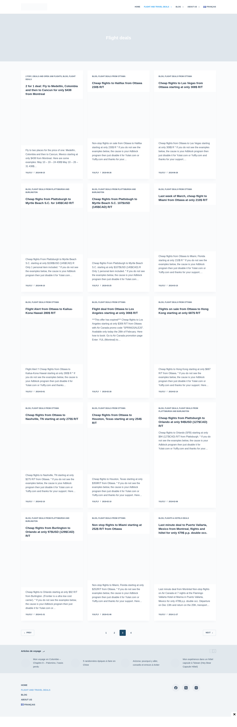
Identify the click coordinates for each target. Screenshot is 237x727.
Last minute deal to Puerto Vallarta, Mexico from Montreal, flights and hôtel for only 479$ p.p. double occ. (184, 528)
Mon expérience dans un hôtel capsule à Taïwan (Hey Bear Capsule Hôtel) (198, 663)
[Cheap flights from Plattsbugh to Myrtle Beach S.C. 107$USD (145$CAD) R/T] (118, 235)
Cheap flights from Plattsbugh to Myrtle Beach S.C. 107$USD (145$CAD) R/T (115, 202)
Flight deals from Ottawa (111, 76)
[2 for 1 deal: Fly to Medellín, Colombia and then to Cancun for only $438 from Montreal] (52, 122)
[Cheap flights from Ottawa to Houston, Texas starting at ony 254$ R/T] (118, 451)
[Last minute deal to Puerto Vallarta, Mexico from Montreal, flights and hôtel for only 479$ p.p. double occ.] (185, 561)
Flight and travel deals (158, 7)
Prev (27, 633)
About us (194, 7)
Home (137, 7)
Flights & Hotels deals (177, 518)
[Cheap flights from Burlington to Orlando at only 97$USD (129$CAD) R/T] (52, 564)
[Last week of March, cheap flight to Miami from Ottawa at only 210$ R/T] (185, 228)
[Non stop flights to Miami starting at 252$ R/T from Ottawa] (118, 557)
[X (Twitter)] (186, 688)
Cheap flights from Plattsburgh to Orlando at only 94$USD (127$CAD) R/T (184, 421)
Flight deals (171, 408)
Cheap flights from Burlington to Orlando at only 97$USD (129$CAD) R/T (51, 531)
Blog (180, 7)
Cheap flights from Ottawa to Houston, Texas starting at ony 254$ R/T (118, 418)
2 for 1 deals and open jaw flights (44, 76)
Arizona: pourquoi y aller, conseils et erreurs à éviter (146, 663)
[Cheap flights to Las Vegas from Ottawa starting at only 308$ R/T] (185, 115)
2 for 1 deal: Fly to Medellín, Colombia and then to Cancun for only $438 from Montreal (49, 90)
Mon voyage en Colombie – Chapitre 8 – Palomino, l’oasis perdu (48, 663)
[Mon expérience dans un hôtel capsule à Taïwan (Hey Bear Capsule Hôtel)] (175, 662)
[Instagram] (196, 688)
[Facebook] (176, 688)
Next (209, 633)
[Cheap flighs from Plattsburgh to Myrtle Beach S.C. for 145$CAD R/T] (52, 231)
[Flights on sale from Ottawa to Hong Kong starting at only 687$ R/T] (185, 341)
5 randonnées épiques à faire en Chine (99, 663)
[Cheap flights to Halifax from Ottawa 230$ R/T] (118, 115)
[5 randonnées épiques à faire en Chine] (75, 662)
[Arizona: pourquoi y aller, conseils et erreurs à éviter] (125, 662)
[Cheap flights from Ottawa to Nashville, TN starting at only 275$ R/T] (52, 451)
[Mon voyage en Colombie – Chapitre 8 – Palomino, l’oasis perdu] (25, 662)
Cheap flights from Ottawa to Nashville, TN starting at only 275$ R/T (50, 418)
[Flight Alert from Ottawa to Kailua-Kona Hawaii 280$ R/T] (52, 341)
